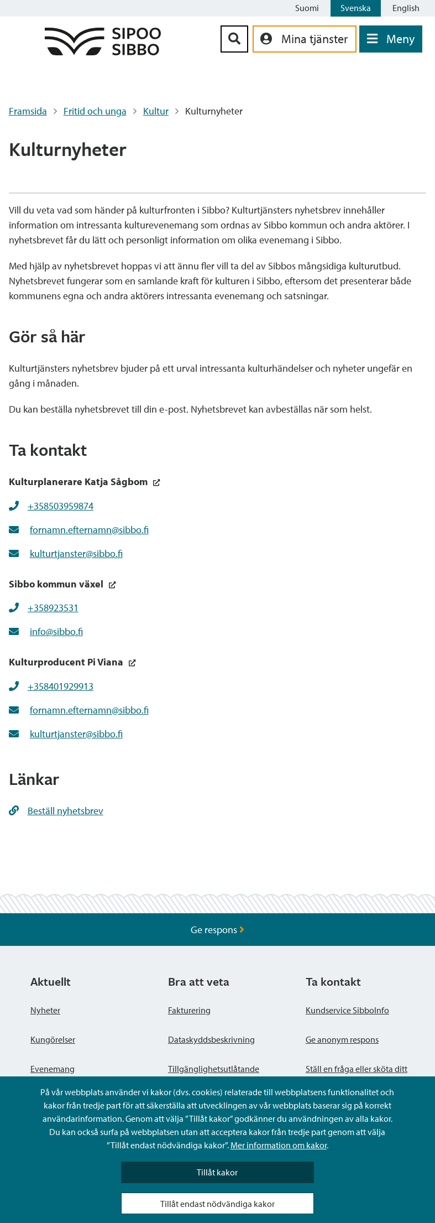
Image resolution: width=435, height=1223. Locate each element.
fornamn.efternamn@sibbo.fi (89, 529)
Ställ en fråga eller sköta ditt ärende (356, 1075)
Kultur (156, 111)
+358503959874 (60, 505)
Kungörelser (52, 1039)
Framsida (28, 111)
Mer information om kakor (278, 1145)
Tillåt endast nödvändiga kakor (217, 1203)
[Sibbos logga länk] (103, 51)
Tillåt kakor (217, 1172)
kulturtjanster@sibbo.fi (76, 553)
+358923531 (53, 607)
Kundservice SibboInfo (347, 1010)
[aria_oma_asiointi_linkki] (305, 39)
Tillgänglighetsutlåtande (213, 1068)
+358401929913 (60, 686)
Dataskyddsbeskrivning (211, 1039)
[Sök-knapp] (234, 39)
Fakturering (189, 1010)
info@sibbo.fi (56, 631)
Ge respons (217, 929)
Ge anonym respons (342, 1039)
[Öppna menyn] (390, 39)
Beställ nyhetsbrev (56, 810)
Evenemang (52, 1068)
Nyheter (45, 1010)
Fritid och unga (95, 111)
